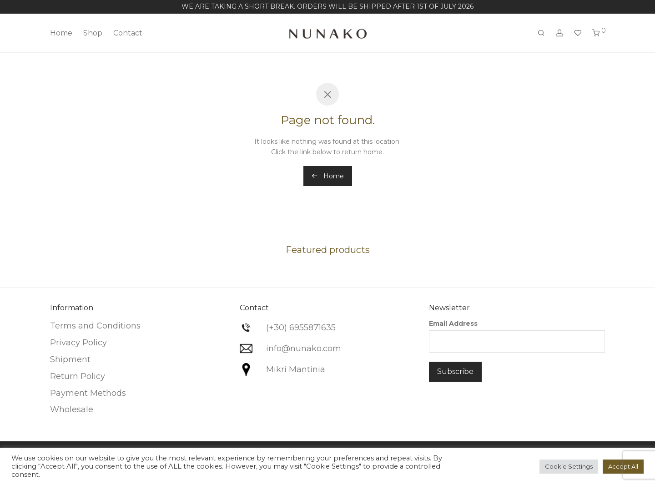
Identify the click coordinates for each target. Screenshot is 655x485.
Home (61, 33)
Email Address (453, 323)
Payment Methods (88, 393)
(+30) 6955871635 (301, 328)
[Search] (541, 33)
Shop (92, 33)
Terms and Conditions (95, 326)
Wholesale (71, 409)
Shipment (70, 359)
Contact (127, 33)
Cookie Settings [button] (569, 466)
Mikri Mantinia (295, 369)
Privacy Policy (78, 343)
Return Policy (77, 376)
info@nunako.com (303, 349)
